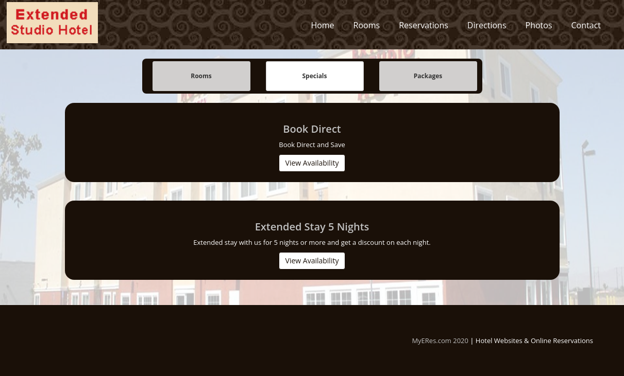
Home (322, 27)
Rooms (366, 27)
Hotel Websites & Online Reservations (534, 340)
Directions (487, 27)
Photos (539, 27)
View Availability (312, 163)
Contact (586, 27)
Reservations (423, 27)
